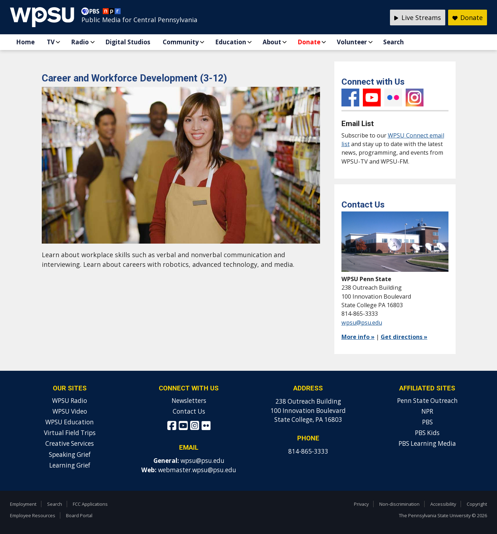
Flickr (393, 97)
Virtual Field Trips (70, 433)
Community (181, 42)
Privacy (361, 504)
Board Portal (79, 515)
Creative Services (69, 443)
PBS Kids (427, 433)
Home (25, 42)
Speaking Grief (70, 454)
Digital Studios (127, 42)
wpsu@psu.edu (361, 322)
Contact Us (189, 411)
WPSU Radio (69, 400)
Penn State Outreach (427, 400)
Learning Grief (69, 465)
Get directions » (404, 337)
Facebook (350, 97)
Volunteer (352, 42)
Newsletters (189, 400)
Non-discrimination (399, 504)
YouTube (372, 97)
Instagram (415, 97)
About (272, 42)
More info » (358, 337)
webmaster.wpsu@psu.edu (197, 470)
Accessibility (443, 504)
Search (393, 42)
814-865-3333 (308, 451)
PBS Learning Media (427, 443)
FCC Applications (90, 504)
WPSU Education (69, 422)
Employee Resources (32, 515)
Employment (23, 504)
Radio (80, 42)
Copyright (477, 504)
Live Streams (417, 17)
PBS (427, 422)
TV (51, 42)
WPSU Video (69, 411)
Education (230, 42)
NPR (427, 411)
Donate (309, 42)
